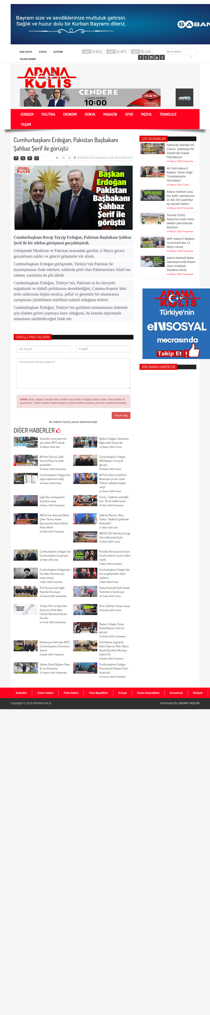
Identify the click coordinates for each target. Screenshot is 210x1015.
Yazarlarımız (28, 59)
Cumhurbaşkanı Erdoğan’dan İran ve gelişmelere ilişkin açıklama (114, 573)
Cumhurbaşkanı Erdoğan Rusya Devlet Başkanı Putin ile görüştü (113, 668)
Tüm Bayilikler (98, 692)
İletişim (58, 52)
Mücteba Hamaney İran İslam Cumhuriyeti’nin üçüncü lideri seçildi (114, 555)
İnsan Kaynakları (148, 692)
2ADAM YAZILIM (188, 703)
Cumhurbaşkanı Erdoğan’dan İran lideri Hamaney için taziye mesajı (55, 573)
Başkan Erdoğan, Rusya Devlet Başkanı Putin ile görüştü (111, 628)
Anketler (21, 692)
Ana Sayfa (26, 52)
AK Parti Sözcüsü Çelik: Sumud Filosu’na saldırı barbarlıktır (52, 460)
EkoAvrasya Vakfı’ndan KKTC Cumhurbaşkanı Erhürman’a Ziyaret (55, 646)
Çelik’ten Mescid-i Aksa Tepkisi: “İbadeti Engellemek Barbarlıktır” (114, 519)
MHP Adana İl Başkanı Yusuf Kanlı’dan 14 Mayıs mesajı (181, 233)
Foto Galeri (71, 692)
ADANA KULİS (42, 703)
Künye (43, 52)
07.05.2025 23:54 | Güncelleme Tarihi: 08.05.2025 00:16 (103, 157)
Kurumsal (176, 692)
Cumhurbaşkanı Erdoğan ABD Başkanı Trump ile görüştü (112, 460)
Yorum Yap (121, 415)
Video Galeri (45, 692)
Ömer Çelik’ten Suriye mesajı (114, 606)
